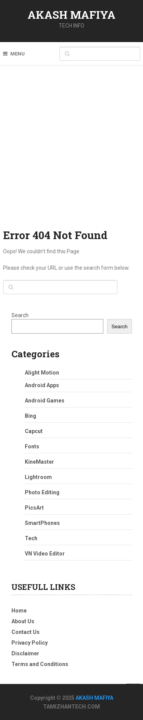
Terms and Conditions (39, 664)
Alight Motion (42, 373)
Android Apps (42, 385)
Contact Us (25, 632)
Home (19, 611)
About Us (22, 621)
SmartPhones (42, 523)
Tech (31, 538)
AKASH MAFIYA (71, 15)
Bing (30, 416)
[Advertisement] (71, 152)
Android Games (44, 400)
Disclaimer (25, 653)
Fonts (32, 446)
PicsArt (34, 508)
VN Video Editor (45, 554)
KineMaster (39, 462)
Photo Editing (42, 492)
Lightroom (38, 477)
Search (20, 315)
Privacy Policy (29, 643)
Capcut (34, 431)
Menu (17, 54)
